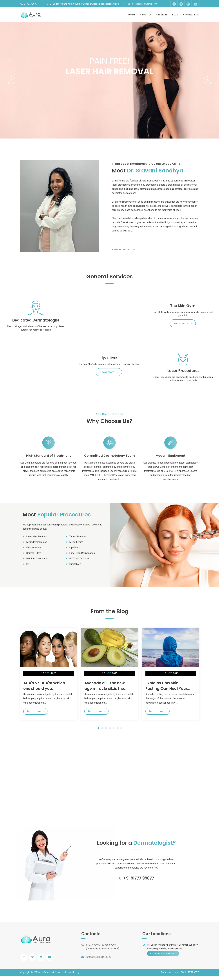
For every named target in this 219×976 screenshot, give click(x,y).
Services (161, 14)
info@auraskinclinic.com (144, 4)
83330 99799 (109, 944)
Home (131, 14)
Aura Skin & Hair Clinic (49, 972)
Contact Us (191, 14)
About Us (146, 14)
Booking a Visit (123, 249)
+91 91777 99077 (136, 878)
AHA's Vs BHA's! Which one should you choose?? (44, 688)
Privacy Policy (72, 972)
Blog (175, 14)
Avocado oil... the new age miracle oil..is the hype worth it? (104, 688)
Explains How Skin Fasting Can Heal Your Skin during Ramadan (166, 688)
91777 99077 (30, 4)
